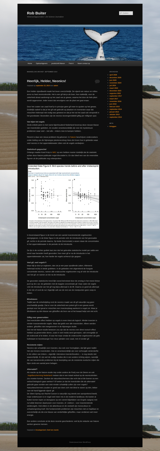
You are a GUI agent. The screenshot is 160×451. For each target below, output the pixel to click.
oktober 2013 (115, 114)
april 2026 (113, 75)
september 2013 (116, 117)
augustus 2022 (115, 93)
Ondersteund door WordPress (80, 442)
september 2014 (116, 109)
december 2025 (115, 77)
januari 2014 (114, 112)
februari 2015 (115, 107)
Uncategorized (40, 430)
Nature (73, 137)
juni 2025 (113, 80)
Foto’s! (71, 63)
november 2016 (115, 101)
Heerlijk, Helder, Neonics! (46, 81)
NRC (54, 152)
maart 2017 (114, 99)
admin (56, 85)
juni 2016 (113, 104)
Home (30, 63)
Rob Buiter (36, 13)
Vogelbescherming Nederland (40, 375)
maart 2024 (114, 88)
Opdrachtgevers (42, 63)
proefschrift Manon (58, 63)
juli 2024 (113, 85)
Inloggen (113, 126)
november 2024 (115, 83)
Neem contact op (84, 63)
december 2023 (115, 91)
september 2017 (116, 96)
